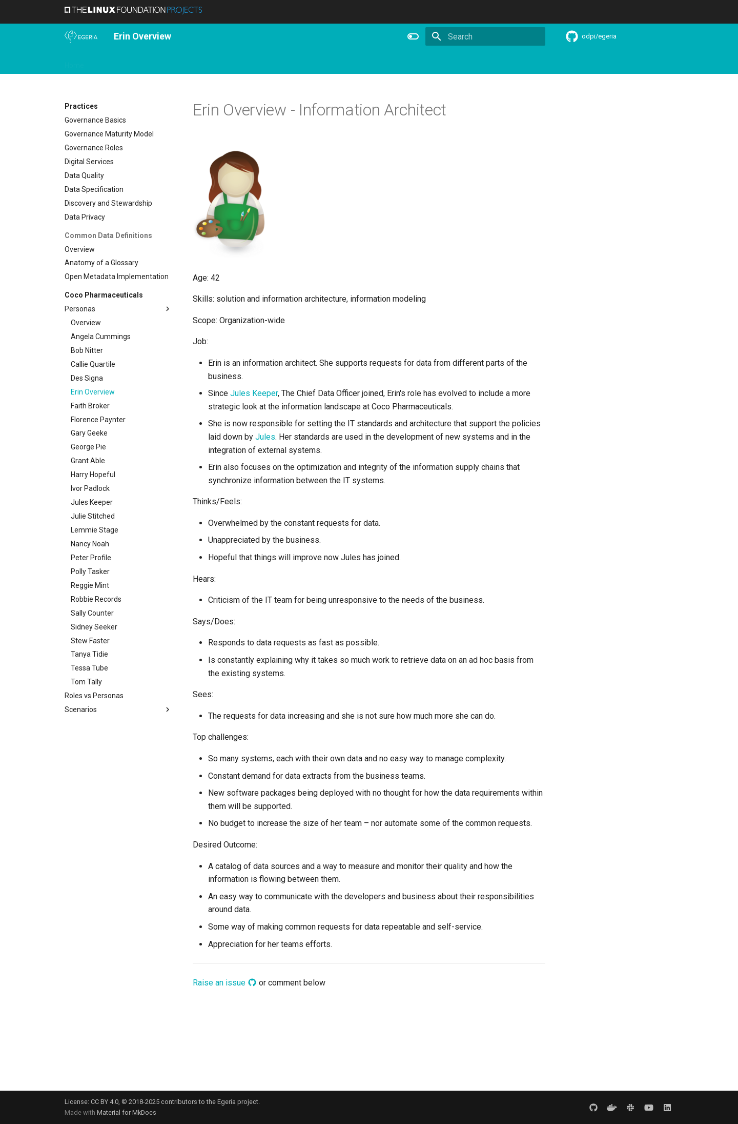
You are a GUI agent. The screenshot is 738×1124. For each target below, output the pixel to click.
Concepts (404, 62)
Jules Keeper (254, 393)
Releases (275, 62)
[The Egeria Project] (80, 36)
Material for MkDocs (126, 1112)
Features (316, 62)
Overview (111, 62)
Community (229, 62)
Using (148, 62)
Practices (448, 62)
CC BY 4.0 (104, 1102)
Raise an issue (225, 983)
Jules (265, 437)
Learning (183, 62)
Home (74, 62)
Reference (360, 62)
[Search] (485, 36)
